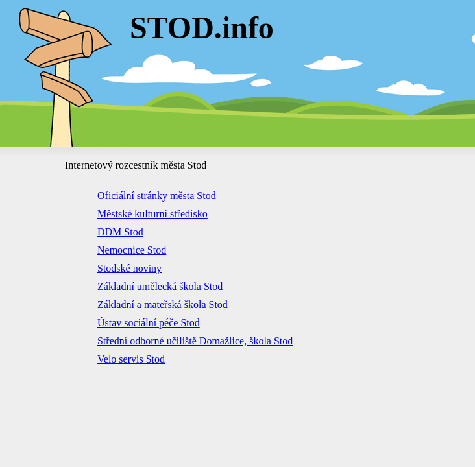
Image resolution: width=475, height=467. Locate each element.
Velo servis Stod (131, 359)
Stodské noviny (129, 268)
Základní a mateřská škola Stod (162, 304)
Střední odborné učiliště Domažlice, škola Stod (195, 340)
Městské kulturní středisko (152, 213)
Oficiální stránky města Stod (156, 195)
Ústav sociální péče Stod (148, 322)
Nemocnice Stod (131, 250)
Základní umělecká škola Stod (160, 286)
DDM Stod (120, 231)
